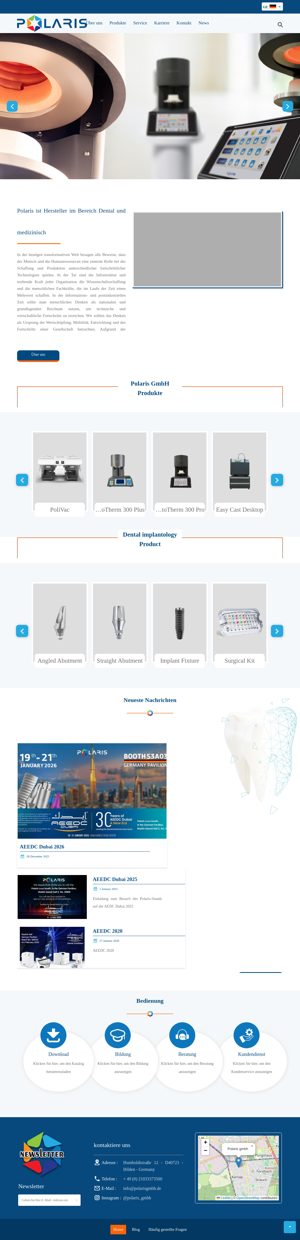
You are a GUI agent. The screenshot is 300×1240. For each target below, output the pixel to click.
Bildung (123, 1054)
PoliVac (60, 509)
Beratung (187, 1054)
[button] (238, 1162)
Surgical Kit (240, 660)
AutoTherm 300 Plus (120, 509)
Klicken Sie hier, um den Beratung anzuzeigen (187, 1068)
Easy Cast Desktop (239, 509)
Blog (136, 1229)
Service (140, 22)
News (204, 22)
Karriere (162, 22)
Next (287, 106)
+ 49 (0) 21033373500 (142, 1179)
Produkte (118, 22)
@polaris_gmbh (137, 1198)
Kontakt (184, 22)
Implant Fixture (179, 660)
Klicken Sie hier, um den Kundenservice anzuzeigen (251, 1068)
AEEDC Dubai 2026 (42, 847)
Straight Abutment (120, 660)
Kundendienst (251, 1054)
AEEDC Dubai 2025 (115, 879)
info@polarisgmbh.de (237, 16)
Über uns (94, 22)
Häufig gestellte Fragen (168, 1229)
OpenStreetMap (248, 1198)
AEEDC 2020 (107, 931)
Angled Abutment (59, 660)
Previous (12, 106)
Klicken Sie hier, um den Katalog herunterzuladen (58, 1068)
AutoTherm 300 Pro (180, 509)
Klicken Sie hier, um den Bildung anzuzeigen (122, 1068)
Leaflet (224, 1198)
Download (59, 1054)
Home (118, 1229)
